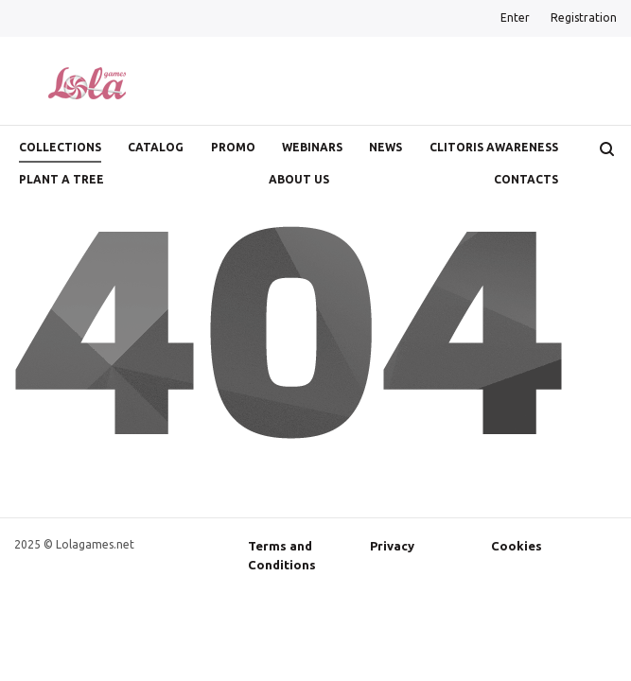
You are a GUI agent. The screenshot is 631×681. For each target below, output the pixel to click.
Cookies (516, 545)
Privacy (392, 545)
